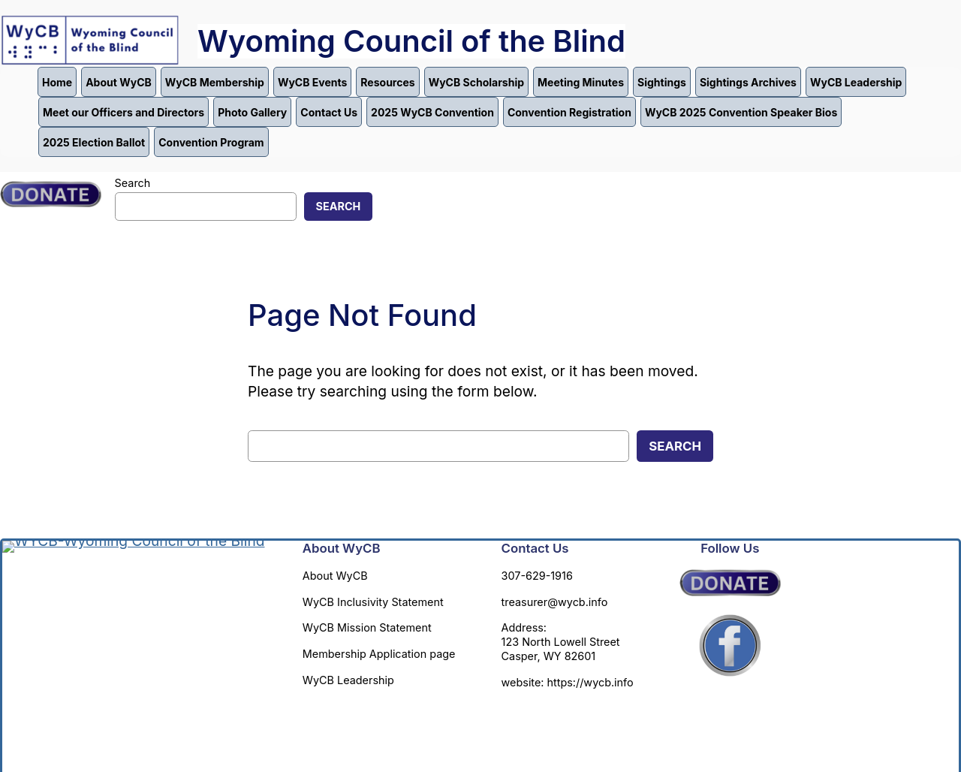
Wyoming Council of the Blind (411, 41)
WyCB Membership (214, 82)
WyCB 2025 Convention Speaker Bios (741, 112)
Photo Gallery (252, 112)
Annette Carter (403, 725)
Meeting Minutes (581, 82)
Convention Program (211, 142)
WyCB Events (312, 82)
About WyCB (119, 82)
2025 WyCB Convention (432, 112)
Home (57, 82)
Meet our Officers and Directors (123, 112)
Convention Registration (569, 112)
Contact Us (328, 112)
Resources (387, 82)
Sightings (661, 82)
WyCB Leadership (856, 82)
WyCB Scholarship (476, 82)
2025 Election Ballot (94, 142)
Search (133, 182)
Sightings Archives (748, 82)
